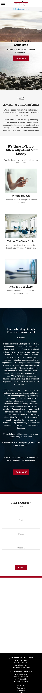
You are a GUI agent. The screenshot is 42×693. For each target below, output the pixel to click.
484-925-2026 (23, 674)
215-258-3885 (23, 660)
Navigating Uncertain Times (21, 104)
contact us (33, 128)
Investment (21, 690)
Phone (21, 534)
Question (21, 548)
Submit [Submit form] (21, 567)
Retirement (21, 688)
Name (21, 506)
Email (21, 520)
